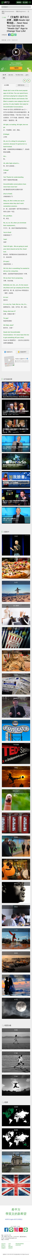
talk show (10, 74)
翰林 (9, 1245)
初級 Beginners (21, 11)
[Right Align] (30, 2)
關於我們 (10, 1246)
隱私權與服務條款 (20, 1243)
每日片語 (3, 1246)
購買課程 (19, 2)
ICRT (9, 1243)
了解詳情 (16, 68)
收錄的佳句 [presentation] (8, 352)
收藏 (5, 17)
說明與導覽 (18, 1245)
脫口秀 (4, 74)
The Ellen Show (19, 74)
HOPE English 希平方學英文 (13, 1219)
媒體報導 (10, 1248)
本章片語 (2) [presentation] (21, 85)
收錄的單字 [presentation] (22, 352)
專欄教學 (3, 1248)
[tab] (8, 85)
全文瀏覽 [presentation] (6, 85)
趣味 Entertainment (8, 11)
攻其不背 (3, 1243)
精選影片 (3, 1245)
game (27, 74)
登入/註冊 (25, 2)
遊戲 (4, 77)
